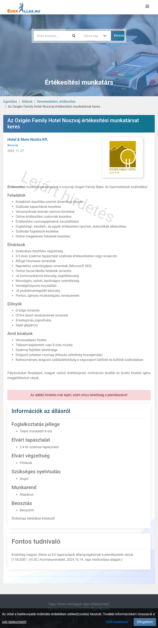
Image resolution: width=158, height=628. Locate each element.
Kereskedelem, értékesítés (56, 102)
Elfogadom (145, 622)
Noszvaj (12, 145)
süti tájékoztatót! (14, 622)
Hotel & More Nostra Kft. (27, 139)
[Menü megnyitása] (147, 6)
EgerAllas (10, 102)
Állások (27, 102)
